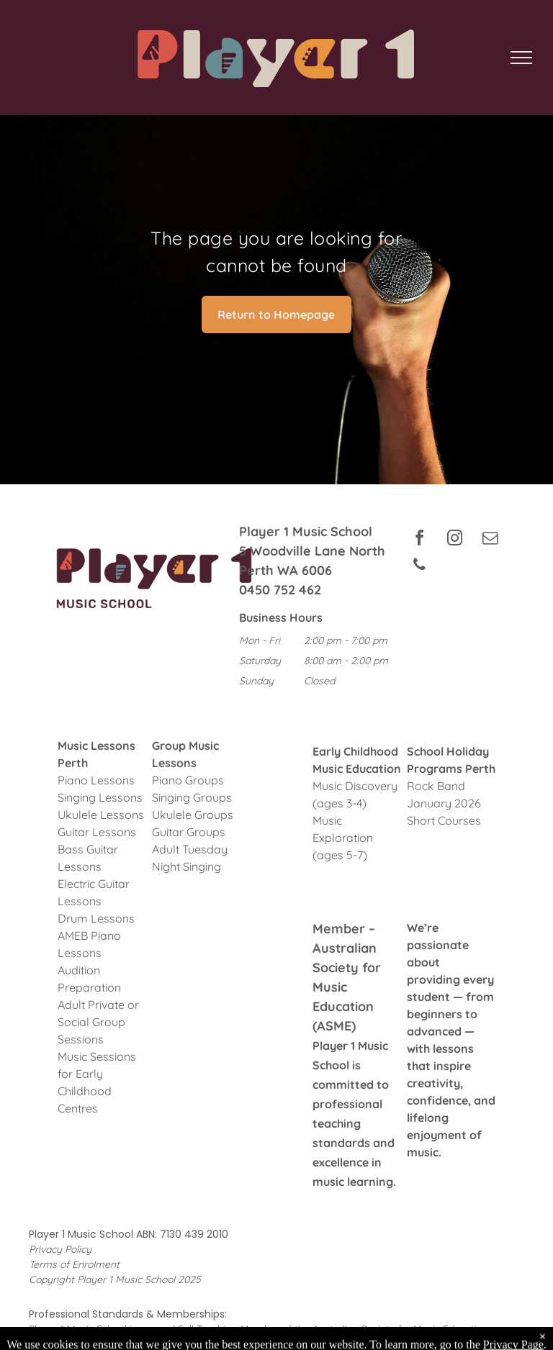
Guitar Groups (188, 832)
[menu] (521, 57)
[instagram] (454, 540)
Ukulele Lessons (101, 814)
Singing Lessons (100, 797)
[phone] (419, 566)
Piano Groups (188, 780)
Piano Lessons (96, 780)
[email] (489, 540)
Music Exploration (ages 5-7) (343, 837)
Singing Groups (192, 797)
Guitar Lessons (97, 832)
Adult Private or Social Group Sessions (98, 1021)
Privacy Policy (60, 1249)
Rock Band (436, 786)
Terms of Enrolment (74, 1264)
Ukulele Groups (192, 814)
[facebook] (419, 540)
